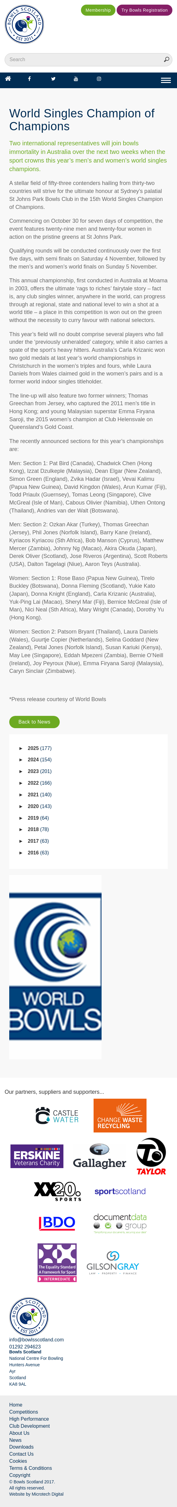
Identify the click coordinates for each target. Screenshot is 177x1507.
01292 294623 (25, 1346)
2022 (39, 783)
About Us (19, 1433)
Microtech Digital (47, 1494)
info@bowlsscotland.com (36, 1339)
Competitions (23, 1412)
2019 (38, 818)
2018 (38, 829)
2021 (39, 794)
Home (15, 1404)
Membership (98, 10)
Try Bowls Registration (144, 10)
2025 (39, 748)
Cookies (18, 1461)
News (15, 1440)
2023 (39, 771)
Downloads (21, 1447)
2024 (39, 759)
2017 (38, 841)
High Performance (29, 1419)
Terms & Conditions (30, 1468)
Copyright (19, 1475)
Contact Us (21, 1454)
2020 (39, 806)
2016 (38, 852)
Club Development (29, 1426)
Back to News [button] (34, 721)
